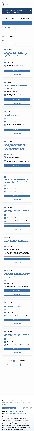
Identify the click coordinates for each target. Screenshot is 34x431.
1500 (19, 360)
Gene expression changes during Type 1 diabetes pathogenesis (17, 114)
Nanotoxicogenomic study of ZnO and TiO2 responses (16, 210)
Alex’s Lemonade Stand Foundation (17, 413)
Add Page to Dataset (17, 44)
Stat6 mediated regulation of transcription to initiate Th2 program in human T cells (16, 242)
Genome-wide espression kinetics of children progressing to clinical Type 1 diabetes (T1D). (16, 181)
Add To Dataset (17, 70)
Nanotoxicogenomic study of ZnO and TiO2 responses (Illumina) (16, 305)
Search (17, 23)
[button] (31, 4)
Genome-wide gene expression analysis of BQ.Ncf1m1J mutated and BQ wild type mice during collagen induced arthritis (17, 275)
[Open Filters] (7, 27)
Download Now (17, 74)
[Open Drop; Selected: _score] (13, 36)
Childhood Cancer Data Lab (16, 411)
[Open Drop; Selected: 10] (10, 32)
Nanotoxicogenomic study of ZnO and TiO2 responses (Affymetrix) (16, 334)
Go (23, 364)
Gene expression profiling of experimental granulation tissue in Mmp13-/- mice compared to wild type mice (16, 54)
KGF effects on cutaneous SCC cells (15, 85)
